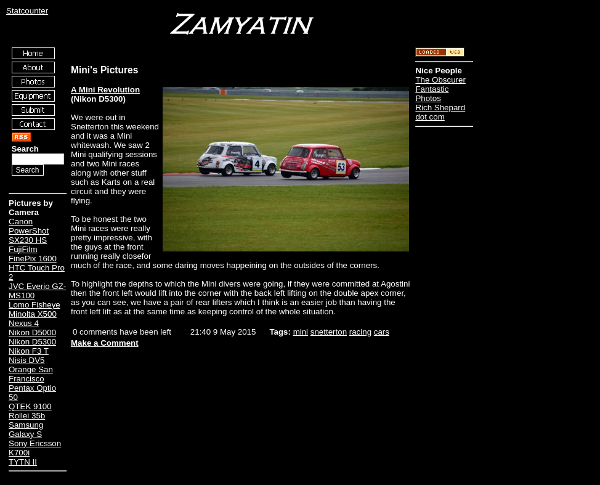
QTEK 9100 (30, 406)
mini (300, 331)
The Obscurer (440, 79)
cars (381, 331)
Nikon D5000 (32, 332)
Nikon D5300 (32, 341)
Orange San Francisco (31, 374)
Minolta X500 (33, 314)
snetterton (328, 331)
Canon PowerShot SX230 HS (29, 231)
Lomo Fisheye (34, 304)
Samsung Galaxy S (26, 429)
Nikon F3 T (29, 351)
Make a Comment (105, 343)
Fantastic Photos (431, 93)
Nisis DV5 (27, 360)
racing (360, 331)
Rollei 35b (27, 415)
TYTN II (23, 462)
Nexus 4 (24, 323)
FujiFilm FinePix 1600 (33, 254)
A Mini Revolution (105, 89)
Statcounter (27, 10)
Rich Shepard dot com (440, 112)
